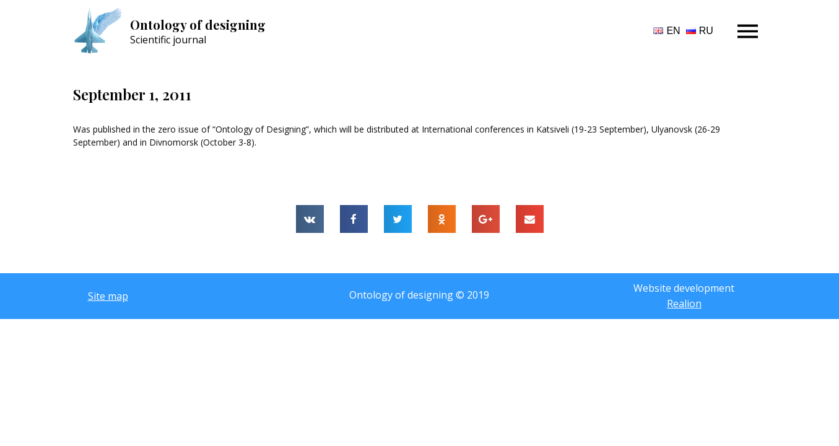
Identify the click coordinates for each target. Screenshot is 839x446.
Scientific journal (168, 39)
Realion (684, 303)
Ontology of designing (198, 24)
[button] (108, 296)
